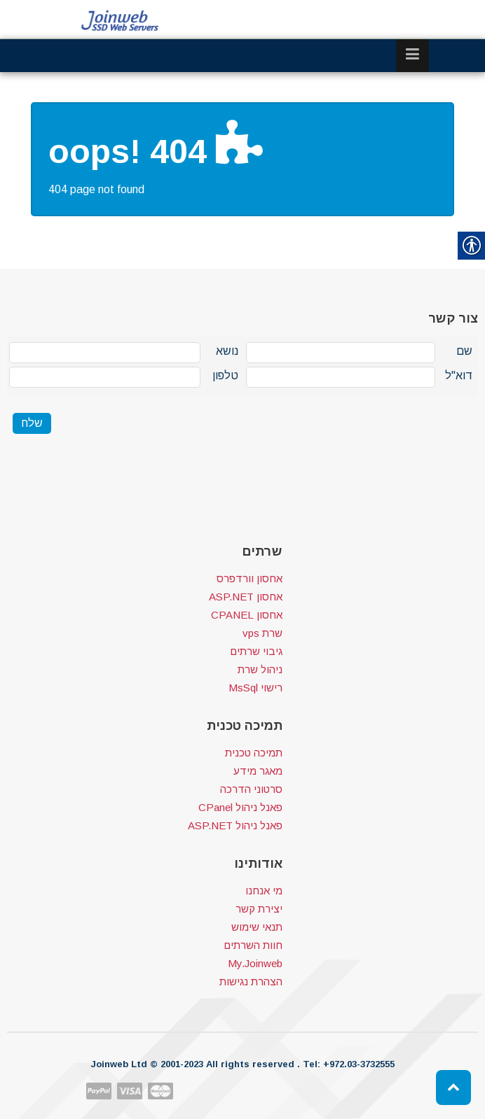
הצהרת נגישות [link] (250, 981)
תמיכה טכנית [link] (253, 753)
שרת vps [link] (262, 633)
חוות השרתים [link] (253, 945)
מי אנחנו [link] (263, 890)
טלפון (225, 375)
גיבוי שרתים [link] (256, 651)
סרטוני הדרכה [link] (251, 789)
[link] (120, 21)
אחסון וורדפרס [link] (249, 578)
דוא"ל (458, 375)
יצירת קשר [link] (258, 909)
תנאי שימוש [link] (256, 927)
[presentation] (113, 477)
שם (464, 351)
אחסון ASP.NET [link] (245, 597)
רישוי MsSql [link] (255, 688)
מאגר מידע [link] (257, 771)
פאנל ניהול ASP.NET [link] (235, 825)
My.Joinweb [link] (255, 963)
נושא (227, 351)
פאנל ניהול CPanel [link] (240, 807)
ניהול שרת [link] (260, 669)
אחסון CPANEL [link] (246, 615)
